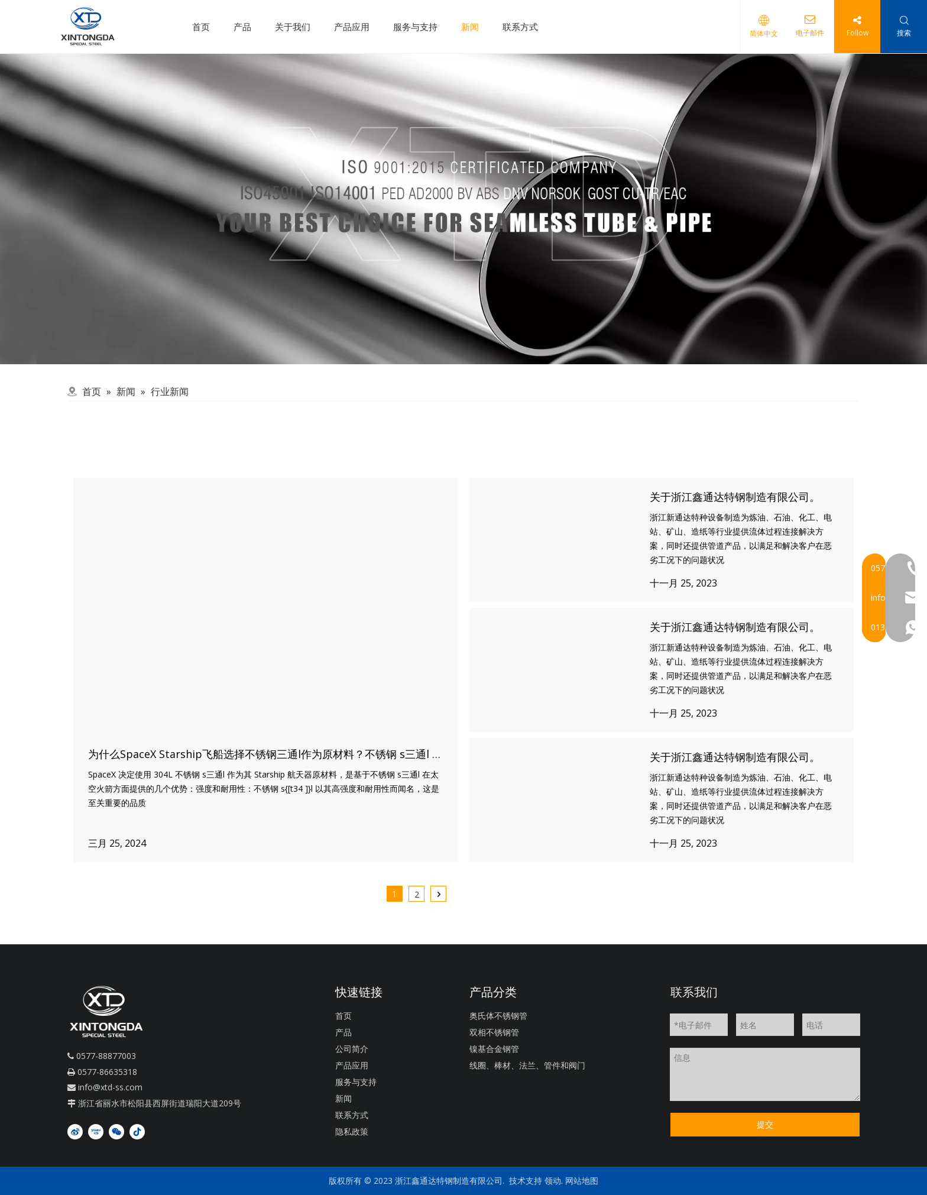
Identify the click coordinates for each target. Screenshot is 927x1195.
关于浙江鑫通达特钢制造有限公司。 (735, 497)
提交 (765, 1124)
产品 (242, 27)
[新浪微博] (75, 1131)
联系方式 (520, 27)
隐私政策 (351, 1131)
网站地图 (581, 1180)
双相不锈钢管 (494, 1032)
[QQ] (463, 209)
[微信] (116, 1131)
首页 (201, 27)
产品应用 (351, 27)
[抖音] (137, 1131)
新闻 (470, 27)
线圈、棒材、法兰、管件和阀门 (527, 1065)
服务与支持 (415, 27)
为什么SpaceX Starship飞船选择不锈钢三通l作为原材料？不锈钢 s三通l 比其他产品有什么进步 (313, 754)
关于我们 (292, 27)
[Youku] (95, 1131)
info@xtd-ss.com (110, 1087)
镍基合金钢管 (494, 1048)
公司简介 (351, 1048)
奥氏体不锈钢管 (498, 1015)
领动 (552, 1180)
